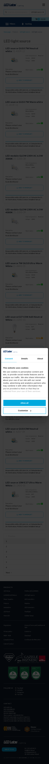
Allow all (24, 403)
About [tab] (40, 358)
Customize (24, 410)
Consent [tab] (9, 358)
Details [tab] (24, 358)
